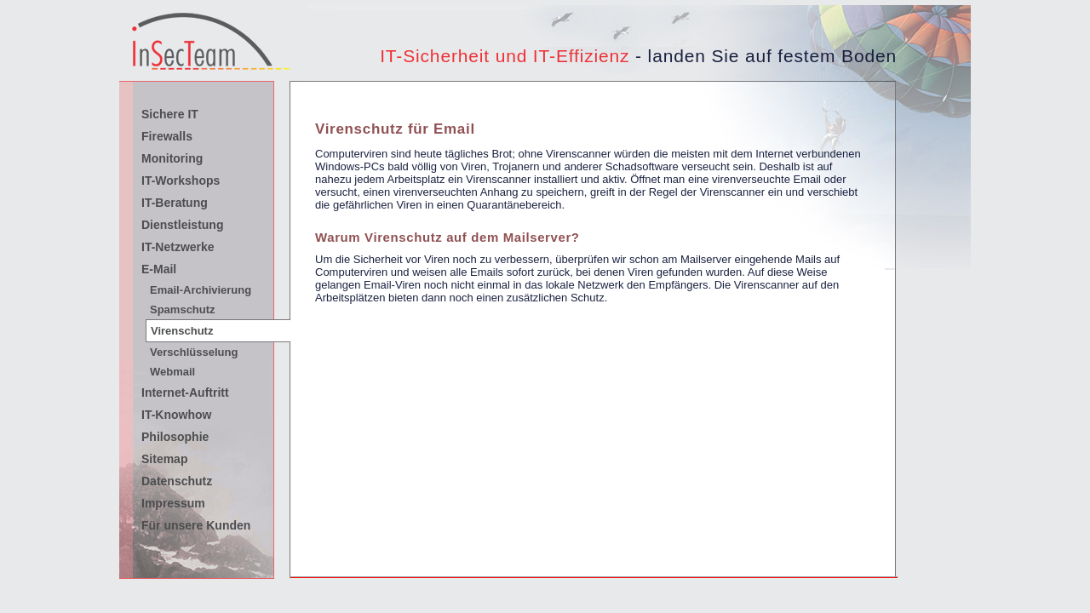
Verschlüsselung (194, 352)
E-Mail (158, 269)
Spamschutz (182, 309)
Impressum (173, 503)
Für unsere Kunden (195, 525)
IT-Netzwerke (178, 247)
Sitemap (164, 459)
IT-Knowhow (176, 414)
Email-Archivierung (200, 290)
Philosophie (175, 437)
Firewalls (166, 136)
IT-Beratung (174, 202)
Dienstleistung (182, 225)
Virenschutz (182, 330)
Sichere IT (169, 114)
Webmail (172, 371)
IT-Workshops (180, 180)
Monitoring (172, 158)
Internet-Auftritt (185, 392)
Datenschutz (176, 481)
